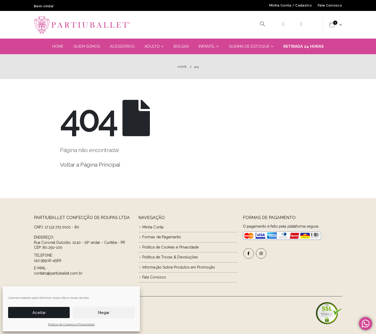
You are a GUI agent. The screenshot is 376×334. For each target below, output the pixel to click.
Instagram (261, 253)
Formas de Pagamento (161, 237)
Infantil (207, 46)
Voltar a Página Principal (90, 164)
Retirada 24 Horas (303, 46)
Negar (103, 312)
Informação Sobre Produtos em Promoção (178, 267)
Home (57, 46)
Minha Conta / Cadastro (290, 5)
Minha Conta (152, 227)
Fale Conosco (330, 5)
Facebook (248, 253)
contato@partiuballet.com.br (58, 273)
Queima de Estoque (249, 46)
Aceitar (39, 312)
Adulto (152, 46)
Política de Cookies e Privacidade (71, 324)
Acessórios (122, 46)
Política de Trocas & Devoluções (170, 257)
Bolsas (181, 46)
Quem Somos (86, 46)
